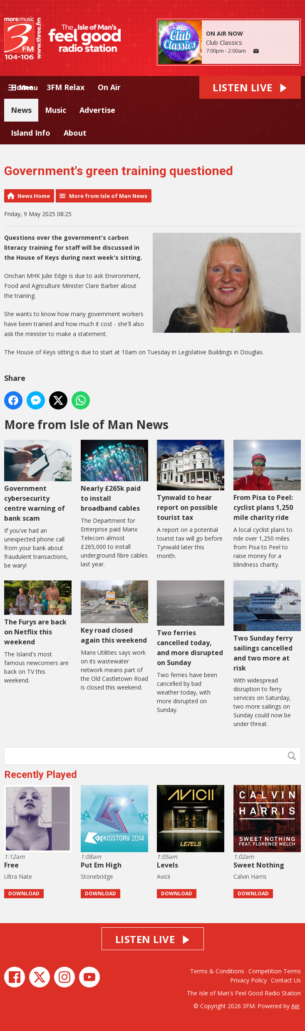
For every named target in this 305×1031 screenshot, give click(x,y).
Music (55, 110)
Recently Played (40, 774)
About (75, 133)
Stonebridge (97, 876)
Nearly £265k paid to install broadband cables (114, 476)
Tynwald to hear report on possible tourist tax (190, 481)
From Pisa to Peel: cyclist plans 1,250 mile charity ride (267, 481)
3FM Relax (65, 87)
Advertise (97, 110)
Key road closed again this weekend (114, 612)
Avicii (163, 876)
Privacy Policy (248, 980)
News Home (33, 196)
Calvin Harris (250, 876)
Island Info (30, 133)
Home (22, 87)
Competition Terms (274, 971)
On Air (109, 87)
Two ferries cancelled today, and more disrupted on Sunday (190, 623)
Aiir (295, 1006)
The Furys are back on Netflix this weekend (38, 613)
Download (24, 893)
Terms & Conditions (217, 971)
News (21, 110)
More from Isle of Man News (108, 196)
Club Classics (224, 42)
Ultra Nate (18, 876)
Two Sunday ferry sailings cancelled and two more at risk (267, 626)
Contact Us (286, 980)
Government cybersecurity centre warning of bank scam (38, 481)
